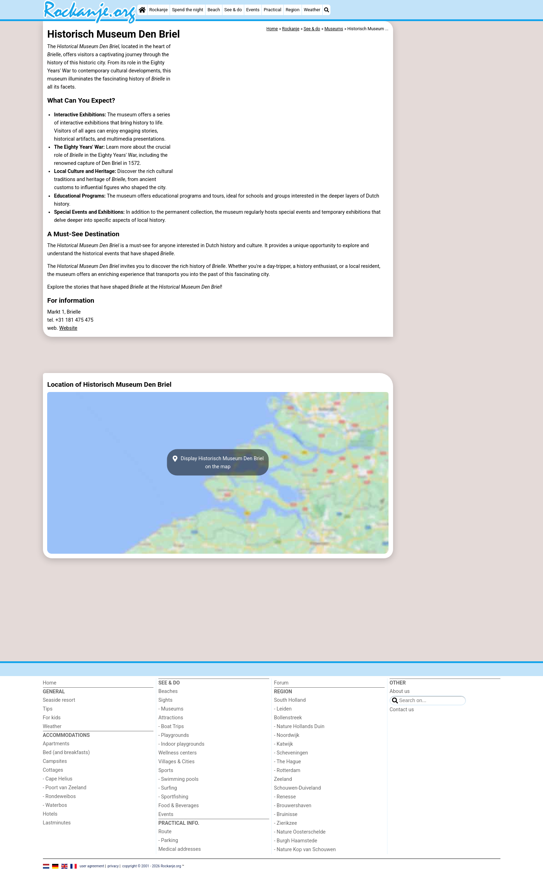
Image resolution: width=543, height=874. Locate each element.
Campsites (55, 761)
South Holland (290, 700)
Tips (48, 709)
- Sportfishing (173, 797)
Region (292, 9)
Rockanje (158, 9)
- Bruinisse (286, 814)
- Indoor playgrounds (181, 744)
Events (252, 9)
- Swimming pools (178, 779)
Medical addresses (179, 849)
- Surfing (167, 788)
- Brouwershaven (292, 806)
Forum (281, 683)
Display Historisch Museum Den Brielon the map (218, 462)
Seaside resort (59, 700)
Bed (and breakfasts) (66, 753)
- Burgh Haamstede (295, 841)
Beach (214, 9)
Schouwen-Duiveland (297, 788)
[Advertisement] (447, 182)
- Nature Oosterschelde (300, 832)
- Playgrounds (173, 735)
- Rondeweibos (59, 796)
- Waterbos (55, 805)
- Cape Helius (57, 779)
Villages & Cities (176, 762)
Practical (273, 9)
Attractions (170, 718)
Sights (165, 700)
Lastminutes (57, 823)
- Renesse (285, 797)
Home (50, 683)
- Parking (168, 840)
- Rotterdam (287, 770)
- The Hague (287, 762)
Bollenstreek (288, 718)
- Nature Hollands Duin (299, 727)
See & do (233, 9)
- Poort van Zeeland (65, 788)
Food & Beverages (178, 806)
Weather (312, 9)
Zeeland (283, 779)
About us (400, 691)
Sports (165, 770)
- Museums (170, 709)
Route (164, 832)
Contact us (402, 710)
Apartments (56, 744)
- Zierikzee (285, 823)
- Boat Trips (171, 727)
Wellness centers (177, 753)
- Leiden (283, 709)
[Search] (326, 10)
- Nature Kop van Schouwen (305, 850)
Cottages (53, 770)
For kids (52, 718)
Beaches (168, 691)
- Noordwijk (286, 735)
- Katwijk (283, 744)
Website (68, 328)
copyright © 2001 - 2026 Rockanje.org (151, 866)
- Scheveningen (291, 753)
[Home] (142, 10)
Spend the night (187, 9)
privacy (113, 866)
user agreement (92, 866)
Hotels (50, 814)
